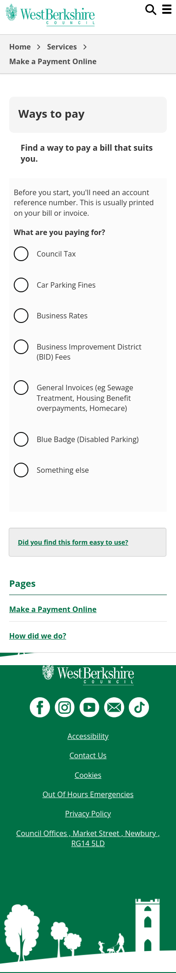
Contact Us (88, 755)
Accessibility (87, 736)
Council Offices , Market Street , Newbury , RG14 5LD (88, 838)
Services (62, 47)
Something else (63, 470)
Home (20, 47)
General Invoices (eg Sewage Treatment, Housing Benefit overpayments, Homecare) (86, 398)
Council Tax (56, 254)
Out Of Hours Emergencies (88, 794)
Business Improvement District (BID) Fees (90, 352)
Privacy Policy (88, 814)
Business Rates (62, 316)
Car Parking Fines (66, 285)
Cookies (88, 775)
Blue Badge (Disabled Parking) (88, 439)
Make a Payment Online (53, 61)
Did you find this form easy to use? (73, 542)
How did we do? (37, 636)
